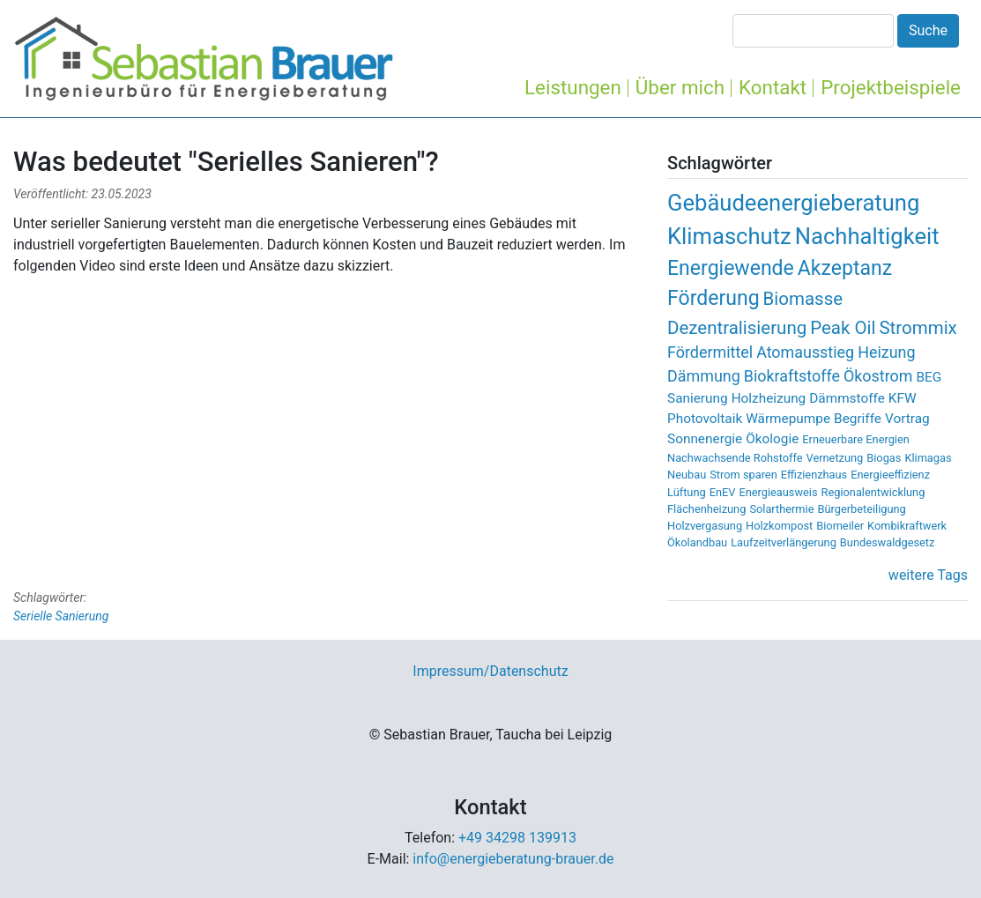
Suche (928, 30)
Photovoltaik (704, 419)
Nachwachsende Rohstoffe (735, 457)
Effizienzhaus (814, 474)
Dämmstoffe (847, 398)
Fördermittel (710, 352)
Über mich (680, 87)
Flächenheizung (706, 509)
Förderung (713, 298)
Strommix (917, 327)
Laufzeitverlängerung (783, 542)
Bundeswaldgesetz (887, 542)
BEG (928, 377)
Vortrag (907, 419)
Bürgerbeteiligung (861, 509)
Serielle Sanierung (60, 616)
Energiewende (730, 268)
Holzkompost (779, 525)
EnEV (723, 492)
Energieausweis (778, 492)
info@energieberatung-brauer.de (512, 858)
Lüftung (686, 492)
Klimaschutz (729, 236)
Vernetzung (835, 457)
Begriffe (857, 419)
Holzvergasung (704, 525)
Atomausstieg (805, 352)
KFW (902, 398)
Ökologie (772, 439)
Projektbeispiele (891, 87)
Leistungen (572, 87)
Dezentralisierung (736, 327)
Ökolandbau (697, 542)
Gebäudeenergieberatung (793, 202)
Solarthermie (781, 509)
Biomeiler (840, 525)
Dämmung (703, 376)
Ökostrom (878, 376)
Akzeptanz (845, 268)
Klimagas (927, 457)
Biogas (883, 457)
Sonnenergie (704, 439)
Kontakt (772, 87)
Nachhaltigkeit (867, 236)
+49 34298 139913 (517, 837)
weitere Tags (928, 575)
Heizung (886, 352)
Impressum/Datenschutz (490, 671)
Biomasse (803, 298)
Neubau (686, 474)
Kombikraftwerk (907, 525)
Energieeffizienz (890, 474)
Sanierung (697, 398)
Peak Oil (842, 327)
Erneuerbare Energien (855, 439)
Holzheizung (769, 398)
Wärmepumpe (788, 419)
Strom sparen (743, 474)
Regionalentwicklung (873, 492)
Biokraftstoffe (792, 376)
